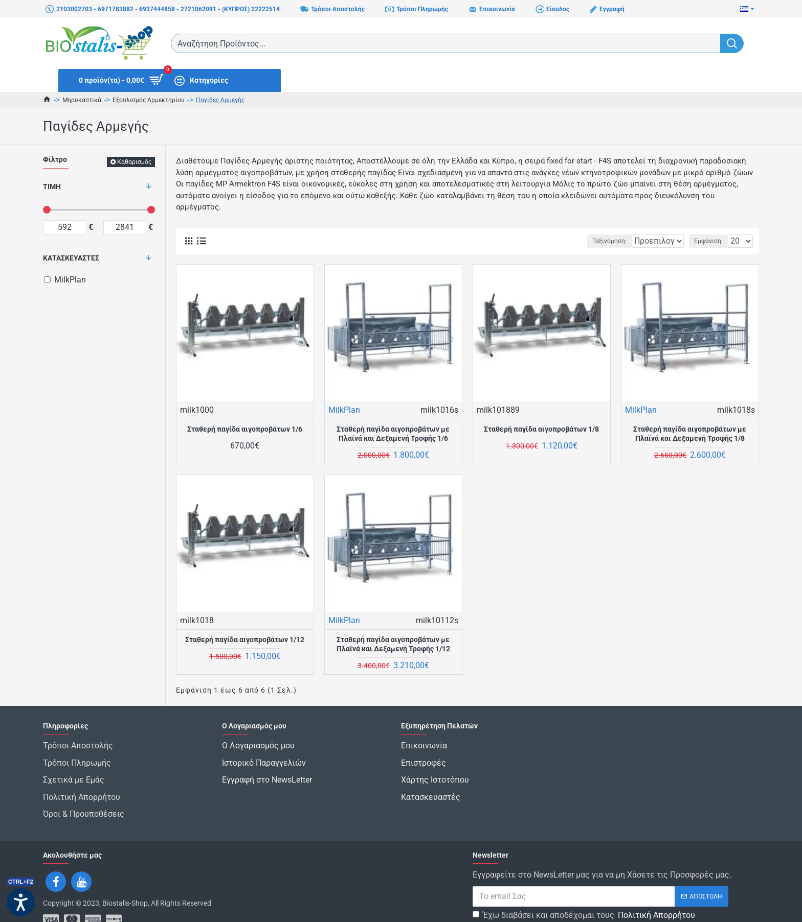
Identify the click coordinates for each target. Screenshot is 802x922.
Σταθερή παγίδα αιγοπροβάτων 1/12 (244, 639)
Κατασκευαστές (71, 258)
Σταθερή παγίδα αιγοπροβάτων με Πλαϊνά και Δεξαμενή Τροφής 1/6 (393, 433)
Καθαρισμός (134, 162)
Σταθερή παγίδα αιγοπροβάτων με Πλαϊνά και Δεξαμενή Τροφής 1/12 (393, 644)
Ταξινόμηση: (578, 241)
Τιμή (52, 186)
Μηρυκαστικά (81, 100)
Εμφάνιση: (711, 241)
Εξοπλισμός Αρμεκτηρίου (149, 100)
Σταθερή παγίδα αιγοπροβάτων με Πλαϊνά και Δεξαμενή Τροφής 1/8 (689, 433)
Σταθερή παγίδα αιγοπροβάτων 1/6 (244, 429)
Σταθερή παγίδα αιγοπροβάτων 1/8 (541, 429)
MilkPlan (344, 410)
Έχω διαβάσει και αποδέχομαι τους (585, 891)
